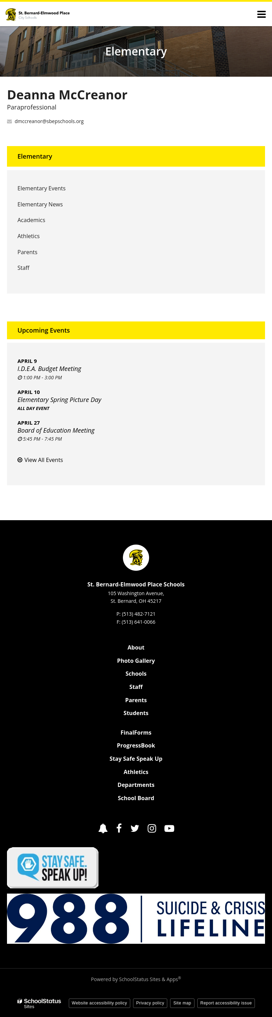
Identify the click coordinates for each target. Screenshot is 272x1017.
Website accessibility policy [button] (99, 1003)
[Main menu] (261, 14)
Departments (136, 785)
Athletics (39, 238)
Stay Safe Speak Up (136, 758)
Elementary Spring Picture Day (59, 399)
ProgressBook (136, 745)
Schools (135, 673)
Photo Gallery (136, 661)
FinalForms (135, 732)
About (136, 647)
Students (136, 713)
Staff (23, 268)
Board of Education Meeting (56, 430)
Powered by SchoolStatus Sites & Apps (136, 979)
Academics (31, 220)
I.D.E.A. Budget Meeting (49, 368)
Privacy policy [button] (150, 1003)
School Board (136, 798)
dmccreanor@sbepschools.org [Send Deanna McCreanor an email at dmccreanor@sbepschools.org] (49, 121)
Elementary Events (41, 188)
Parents (27, 252)
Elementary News (40, 204)
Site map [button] (182, 1003)
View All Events (43, 460)
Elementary (34, 156)
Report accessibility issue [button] (226, 1003)
